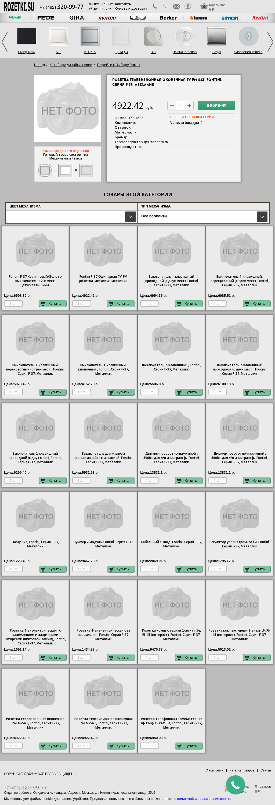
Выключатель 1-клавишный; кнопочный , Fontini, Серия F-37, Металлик (103, 369)
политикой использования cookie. (204, 799)
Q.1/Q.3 (121, 52)
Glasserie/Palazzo (248, 52)
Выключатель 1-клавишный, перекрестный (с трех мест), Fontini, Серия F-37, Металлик (240, 280)
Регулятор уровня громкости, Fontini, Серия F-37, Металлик (239, 544)
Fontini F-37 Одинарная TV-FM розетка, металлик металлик (103, 278)
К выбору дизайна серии (71, 64)
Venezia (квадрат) (186, 122)
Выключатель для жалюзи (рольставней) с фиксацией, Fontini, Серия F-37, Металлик (103, 457)
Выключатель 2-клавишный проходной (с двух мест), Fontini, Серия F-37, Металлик (239, 369)
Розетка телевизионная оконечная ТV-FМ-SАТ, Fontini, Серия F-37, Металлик (35, 723)
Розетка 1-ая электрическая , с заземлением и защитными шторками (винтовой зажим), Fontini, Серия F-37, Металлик (35, 637)
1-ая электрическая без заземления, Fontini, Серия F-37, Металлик (103, 634)
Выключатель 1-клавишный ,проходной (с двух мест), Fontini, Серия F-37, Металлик (171, 280)
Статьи (265, 770)
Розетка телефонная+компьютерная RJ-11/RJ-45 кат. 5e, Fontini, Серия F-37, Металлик (171, 723)
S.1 (58, 52)
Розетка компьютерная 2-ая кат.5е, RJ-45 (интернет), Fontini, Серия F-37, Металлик (171, 634)
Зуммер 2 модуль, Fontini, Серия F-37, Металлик (103, 544)
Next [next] (270, 42)
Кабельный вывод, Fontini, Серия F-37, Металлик (171, 544)
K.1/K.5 (90, 52)
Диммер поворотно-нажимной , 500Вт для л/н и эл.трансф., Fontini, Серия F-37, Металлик (171, 457)
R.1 (153, 52)
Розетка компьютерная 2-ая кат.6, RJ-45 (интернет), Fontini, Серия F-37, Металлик (239, 634)
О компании (214, 770)
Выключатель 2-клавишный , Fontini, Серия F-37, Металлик (171, 367)
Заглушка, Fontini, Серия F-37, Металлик (35, 544)
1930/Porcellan (185, 52)
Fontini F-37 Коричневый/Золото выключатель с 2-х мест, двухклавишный (35, 280)
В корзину (216, 105)
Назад (39, 64)
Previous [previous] (4, 42)
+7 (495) (61, 7)
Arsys (216, 52)
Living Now (26, 52)
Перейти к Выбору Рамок (118, 64)
